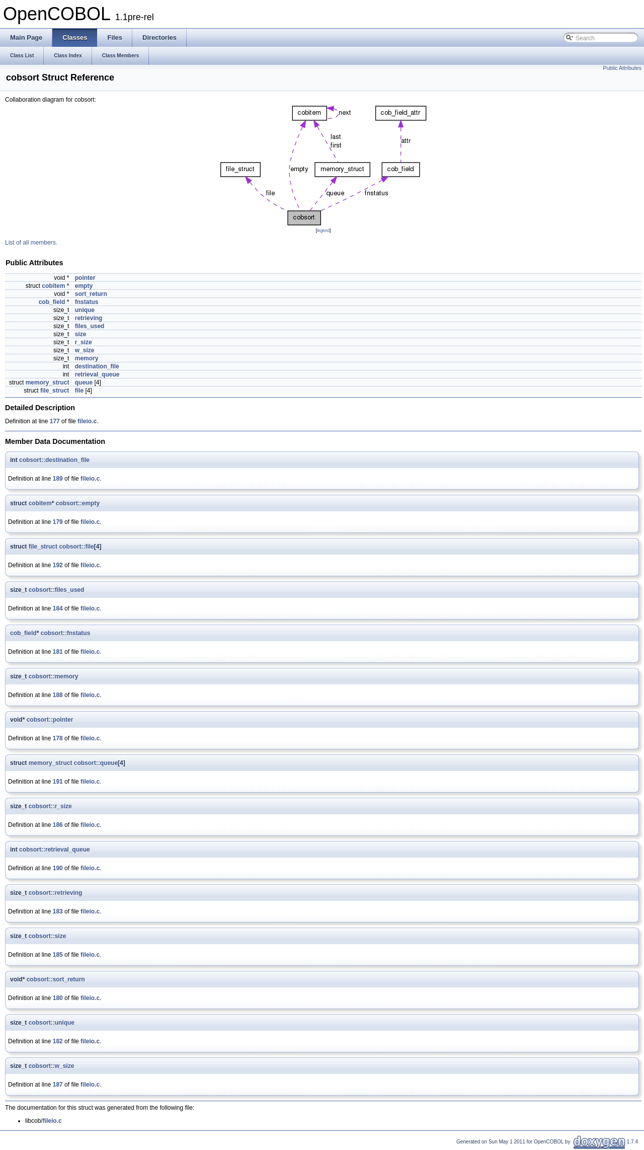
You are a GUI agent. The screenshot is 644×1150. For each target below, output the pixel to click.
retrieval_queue (97, 374)
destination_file (97, 366)
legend (323, 230)
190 (58, 868)
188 (58, 695)
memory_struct (47, 382)
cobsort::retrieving (56, 892)
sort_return (91, 293)
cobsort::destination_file (54, 460)
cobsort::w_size (51, 1065)
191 (58, 781)
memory (87, 358)
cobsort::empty (78, 503)
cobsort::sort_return (56, 979)
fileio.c (87, 421)
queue (84, 382)
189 (58, 478)
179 (58, 521)
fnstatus (87, 301)
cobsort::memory (53, 676)
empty (84, 285)
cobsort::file (76, 546)
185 (58, 954)
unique (85, 310)
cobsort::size (47, 936)
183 (58, 911)
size (81, 334)
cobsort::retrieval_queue (54, 849)
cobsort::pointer (50, 719)
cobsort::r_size (50, 806)
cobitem (53, 285)
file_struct (54, 390)
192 (58, 565)
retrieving (89, 318)
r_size (83, 342)
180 (58, 998)
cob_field (52, 301)
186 (58, 824)
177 (55, 421)
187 (58, 1084)
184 (58, 608)
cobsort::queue (96, 762)
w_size (85, 350)
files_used (90, 326)
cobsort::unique (51, 1022)
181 (58, 651)
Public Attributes (622, 68)
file (79, 390)
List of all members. (31, 242)
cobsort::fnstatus (66, 633)
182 (58, 1041)
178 (58, 738)
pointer (85, 277)
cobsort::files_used (57, 589)
